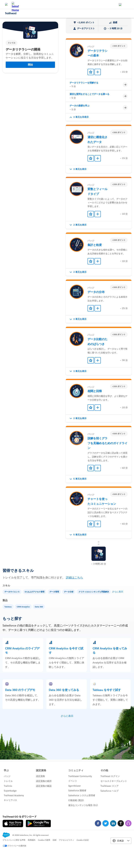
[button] (98, 117)
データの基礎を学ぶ (79, 105)
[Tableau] (8, 606)
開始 (30, 64)
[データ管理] (54, 591)
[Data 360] (39, 606)
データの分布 (96, 292)
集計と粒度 (95, 245)
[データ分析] (69, 591)
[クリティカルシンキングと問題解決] (94, 591)
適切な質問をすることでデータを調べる (89, 94)
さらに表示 (117, 591)
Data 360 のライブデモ (20, 690)
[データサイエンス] (12, 591)
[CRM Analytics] (23, 606)
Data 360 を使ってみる (64, 690)
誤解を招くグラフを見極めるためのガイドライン (107, 443)
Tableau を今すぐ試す (107, 690)
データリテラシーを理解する (84, 82)
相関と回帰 (95, 391)
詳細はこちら (74, 577)
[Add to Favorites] (91, 72)
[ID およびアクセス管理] (35, 591)
